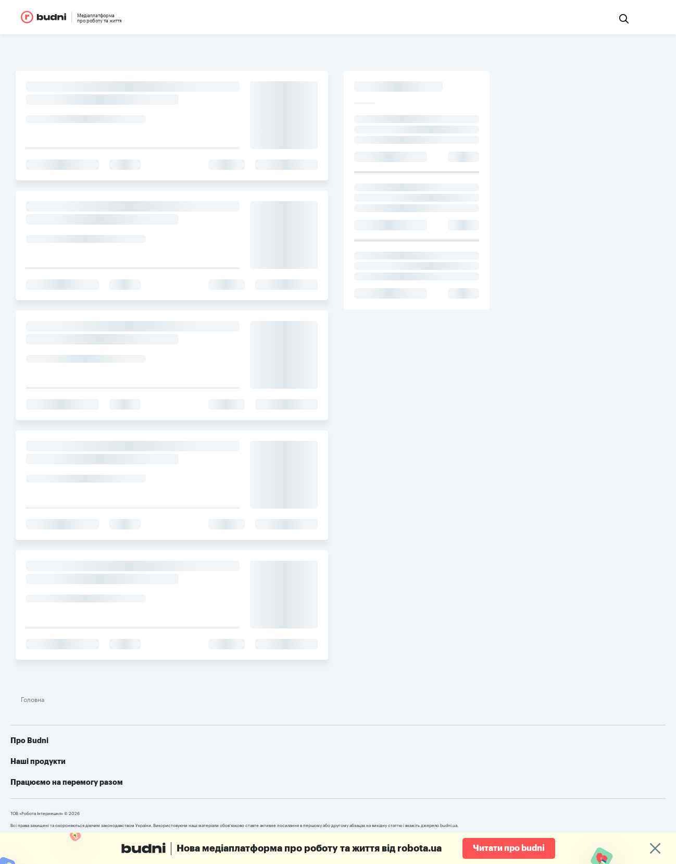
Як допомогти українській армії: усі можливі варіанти (541, 748)
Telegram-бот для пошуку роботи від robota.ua (530, 763)
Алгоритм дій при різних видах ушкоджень (522, 779)
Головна (189, 679)
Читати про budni (509, 848)
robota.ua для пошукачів (58, 817)
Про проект (207, 748)
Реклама (202, 763)
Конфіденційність (217, 779)
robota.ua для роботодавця (348, 763)
